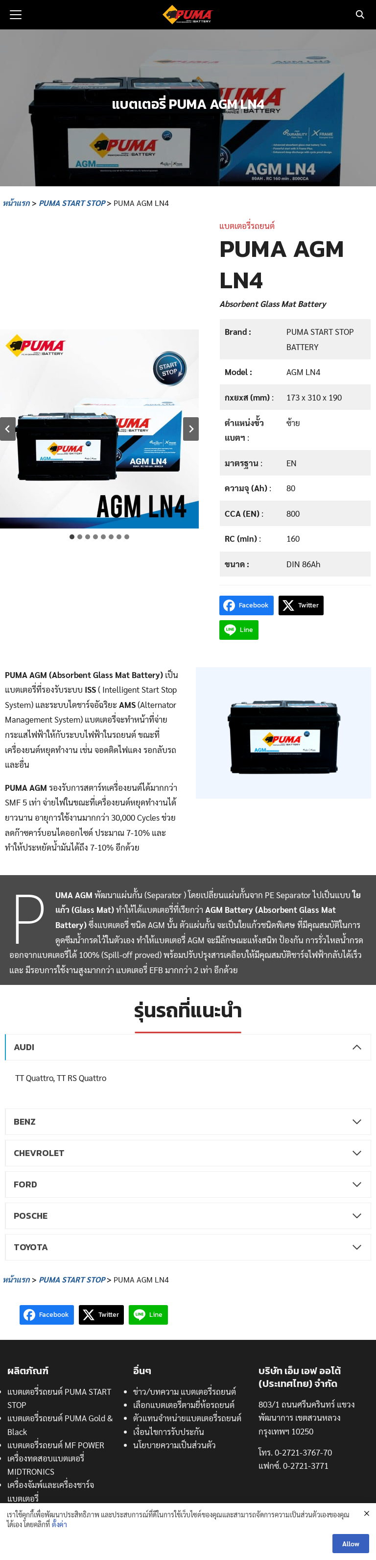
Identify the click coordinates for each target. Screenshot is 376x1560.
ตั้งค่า (59, 1524)
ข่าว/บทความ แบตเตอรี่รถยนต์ (184, 1391)
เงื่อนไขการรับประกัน (168, 1431)
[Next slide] (191, 429)
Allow (350, 1543)
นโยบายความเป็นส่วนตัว (174, 1444)
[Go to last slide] (8, 429)
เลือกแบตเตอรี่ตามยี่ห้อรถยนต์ (184, 1404)
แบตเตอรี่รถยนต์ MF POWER (55, 1444)
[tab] (72, 536)
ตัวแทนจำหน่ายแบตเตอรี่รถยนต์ (187, 1417)
